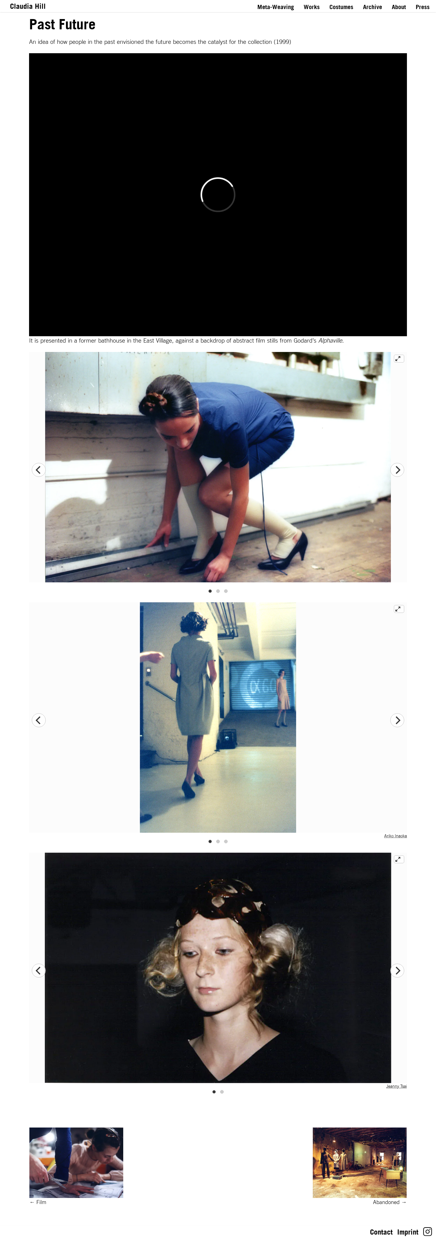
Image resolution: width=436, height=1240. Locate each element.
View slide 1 (210, 591)
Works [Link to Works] (312, 7)
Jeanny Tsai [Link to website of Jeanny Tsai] (396, 1086)
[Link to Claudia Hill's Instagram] (427, 1233)
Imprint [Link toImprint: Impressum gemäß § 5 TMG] (407, 1231)
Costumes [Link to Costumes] (341, 7)
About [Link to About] (399, 7)
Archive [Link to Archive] (372, 7)
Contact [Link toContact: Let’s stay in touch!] (381, 1231)
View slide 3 (225, 591)
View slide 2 (218, 591)
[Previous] (38, 470)
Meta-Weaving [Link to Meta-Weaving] (275, 7)
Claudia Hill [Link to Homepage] (28, 6)
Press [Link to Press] (423, 7)
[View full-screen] (399, 358)
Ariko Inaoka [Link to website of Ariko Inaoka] (395, 835)
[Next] (397, 470)
